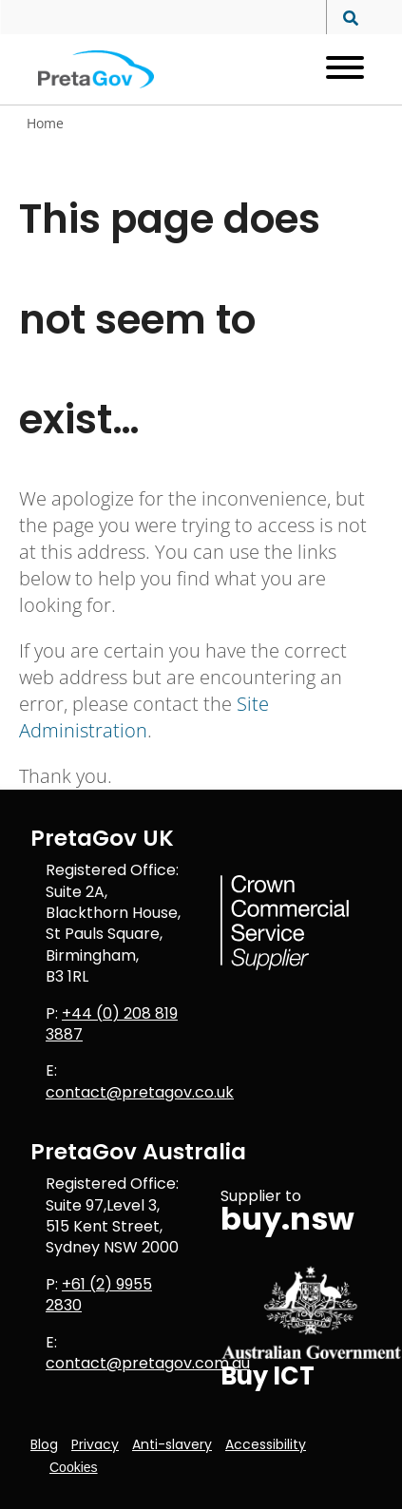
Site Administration (144, 717)
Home (45, 123)
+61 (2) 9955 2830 (99, 1294)
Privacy (95, 1444)
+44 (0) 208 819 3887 (112, 1024)
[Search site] (345, 19)
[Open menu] (338, 69)
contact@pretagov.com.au (148, 1363)
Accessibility (265, 1444)
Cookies (73, 1467)
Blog (44, 1444)
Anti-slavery (172, 1444)
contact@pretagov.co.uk (140, 1092)
